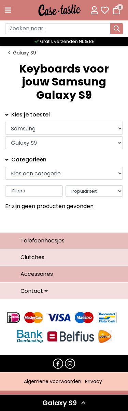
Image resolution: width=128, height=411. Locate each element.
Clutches (32, 257)
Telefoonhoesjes (42, 240)
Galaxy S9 (24, 52)
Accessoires (36, 274)
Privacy (93, 381)
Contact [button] (32, 291)
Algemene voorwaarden (52, 381)
